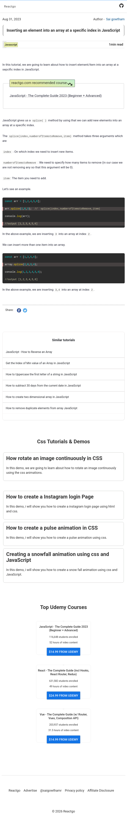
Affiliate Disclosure (100, 791)
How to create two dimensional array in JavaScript (37, 397)
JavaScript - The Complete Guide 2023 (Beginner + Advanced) (56, 96)
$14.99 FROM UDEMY (63, 652)
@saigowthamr (51, 791)
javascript (11, 44)
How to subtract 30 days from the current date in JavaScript (43, 386)
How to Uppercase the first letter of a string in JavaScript (41, 375)
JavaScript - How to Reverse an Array (29, 352)
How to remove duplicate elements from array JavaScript (41, 409)
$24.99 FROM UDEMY (63, 696)
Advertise (30, 791)
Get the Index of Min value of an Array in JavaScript (38, 364)
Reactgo (10, 6)
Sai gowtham (115, 19)
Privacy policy (74, 791)
